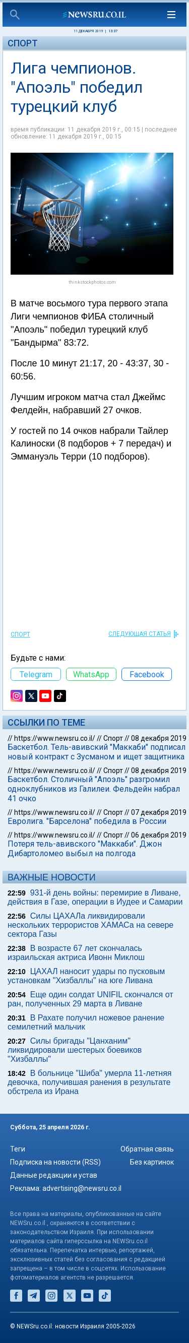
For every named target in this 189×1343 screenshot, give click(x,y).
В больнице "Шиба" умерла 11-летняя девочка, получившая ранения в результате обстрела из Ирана (89, 1082)
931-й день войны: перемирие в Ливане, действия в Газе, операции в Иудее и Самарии (95, 897)
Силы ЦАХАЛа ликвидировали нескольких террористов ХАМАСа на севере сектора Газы (90, 925)
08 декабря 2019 (158, 738)
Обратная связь (147, 1149)
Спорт (23, 43)
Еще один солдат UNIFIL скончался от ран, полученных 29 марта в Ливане (90, 999)
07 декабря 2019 (158, 812)
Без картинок (152, 1162)
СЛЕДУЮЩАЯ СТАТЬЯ (139, 633)
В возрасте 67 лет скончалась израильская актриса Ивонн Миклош (76, 953)
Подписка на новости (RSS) (55, 1162)
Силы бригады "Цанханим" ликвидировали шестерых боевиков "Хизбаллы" (75, 1050)
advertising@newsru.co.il (81, 1188)
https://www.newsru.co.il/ (54, 738)
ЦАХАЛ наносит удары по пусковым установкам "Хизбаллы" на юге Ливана (86, 976)
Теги (17, 1149)
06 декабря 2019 (158, 835)
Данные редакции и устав (53, 1175)
